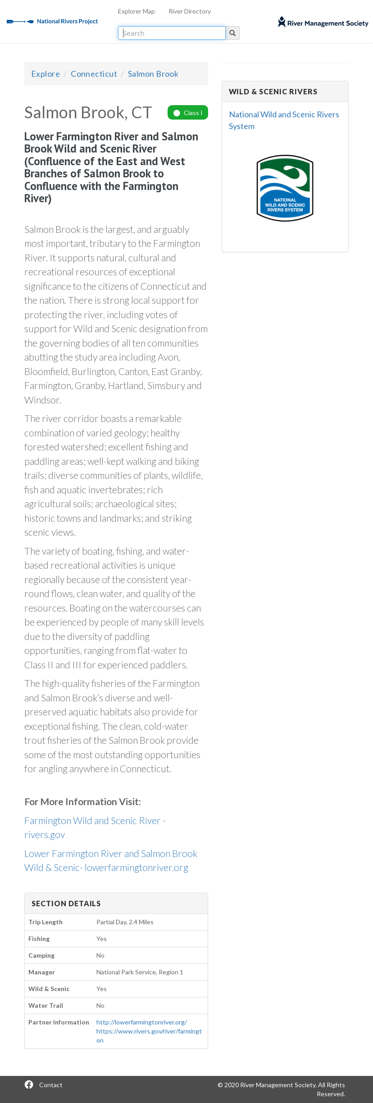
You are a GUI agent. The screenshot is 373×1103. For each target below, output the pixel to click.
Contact (51, 1085)
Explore (45, 74)
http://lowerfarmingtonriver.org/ (141, 1022)
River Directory (189, 11)
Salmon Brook (153, 74)
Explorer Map (136, 11)
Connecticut (94, 74)
